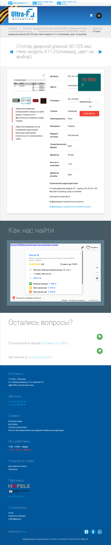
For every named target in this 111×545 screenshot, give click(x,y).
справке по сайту (54, 343)
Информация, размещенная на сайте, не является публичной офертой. (55, 539)
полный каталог (40, 357)
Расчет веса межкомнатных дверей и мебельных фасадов (36, 430)
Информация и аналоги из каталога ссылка (70, 207)
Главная (12, 28)
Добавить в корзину (89, 114)
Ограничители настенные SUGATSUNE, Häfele (62, 31)
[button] (43, 75)
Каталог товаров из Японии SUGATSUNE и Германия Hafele (55, 28)
